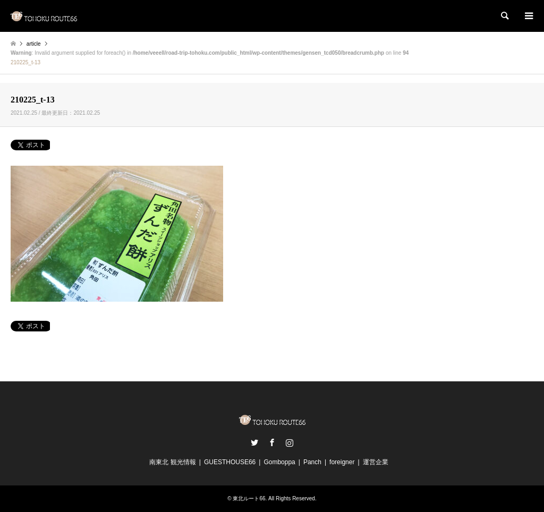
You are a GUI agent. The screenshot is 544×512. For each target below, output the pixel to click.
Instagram (289, 442)
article (34, 44)
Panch (312, 462)
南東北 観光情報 (172, 462)
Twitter (254, 442)
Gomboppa (279, 462)
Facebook (272, 442)
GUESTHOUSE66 (230, 462)
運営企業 (375, 462)
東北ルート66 (249, 498)
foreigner (341, 462)
